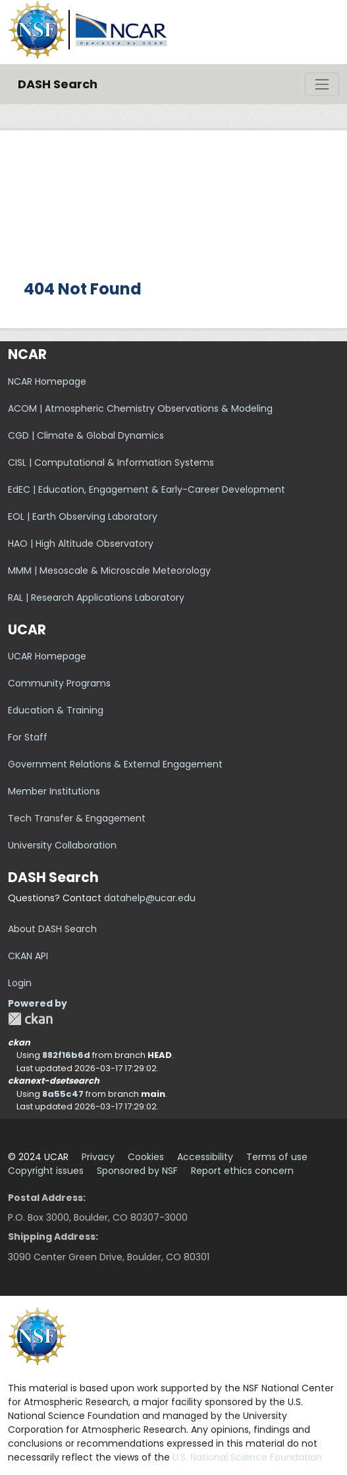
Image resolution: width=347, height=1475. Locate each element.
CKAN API (28, 955)
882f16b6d (66, 1055)
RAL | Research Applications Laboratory (96, 597)
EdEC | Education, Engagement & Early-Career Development (146, 489)
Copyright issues (46, 1170)
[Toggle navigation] (322, 84)
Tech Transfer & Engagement (77, 818)
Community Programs (59, 683)
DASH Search (57, 84)
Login (20, 982)
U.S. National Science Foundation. (248, 1457)
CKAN (30, 1019)
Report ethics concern (242, 1170)
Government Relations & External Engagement (115, 764)
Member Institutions (54, 791)
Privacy (98, 1156)
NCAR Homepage (47, 381)
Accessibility (205, 1156)
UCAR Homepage (47, 656)
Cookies (146, 1156)
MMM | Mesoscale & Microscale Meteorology (109, 570)
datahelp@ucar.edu (150, 897)
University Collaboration (62, 845)
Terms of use (276, 1156)
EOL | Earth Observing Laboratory (82, 516)
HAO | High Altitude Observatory (80, 543)
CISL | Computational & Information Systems (111, 462)
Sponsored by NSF (137, 1170)
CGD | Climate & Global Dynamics (86, 435)
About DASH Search (52, 928)
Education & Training (55, 710)
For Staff (27, 737)
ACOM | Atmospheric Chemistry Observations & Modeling (140, 408)
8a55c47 (63, 1094)
